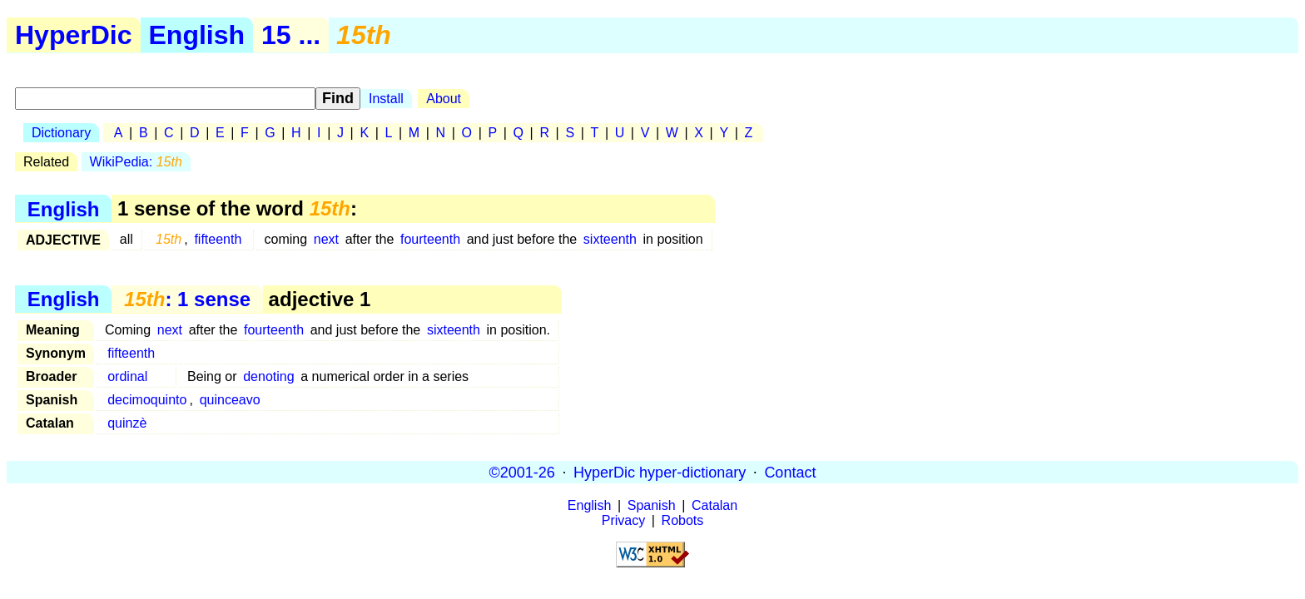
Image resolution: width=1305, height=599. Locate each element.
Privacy (623, 520)
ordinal (127, 376)
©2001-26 (522, 471)
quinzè (126, 423)
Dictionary (61, 133)
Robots (683, 520)
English (197, 35)
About (443, 99)
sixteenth (610, 239)
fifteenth (217, 239)
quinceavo (230, 400)
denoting (268, 376)
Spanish (652, 505)
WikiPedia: (136, 162)
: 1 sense (187, 299)
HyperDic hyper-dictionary (659, 471)
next (326, 239)
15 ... (290, 35)
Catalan (714, 505)
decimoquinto (146, 400)
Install (386, 99)
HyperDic (73, 35)
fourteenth (430, 239)
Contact (790, 471)
